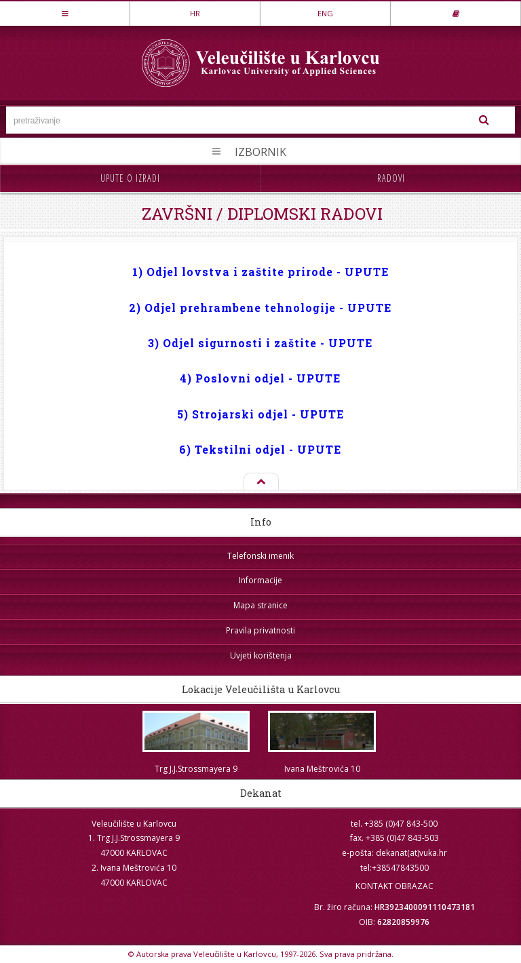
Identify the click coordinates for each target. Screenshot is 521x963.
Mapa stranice (260, 605)
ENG (325, 13)
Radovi (391, 178)
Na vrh (260, 482)
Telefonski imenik (260, 556)
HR (195, 13)
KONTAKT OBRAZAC (394, 886)
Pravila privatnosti (260, 630)
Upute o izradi (130, 178)
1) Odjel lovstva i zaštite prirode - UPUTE (260, 271)
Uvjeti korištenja (261, 655)
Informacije (260, 580)
